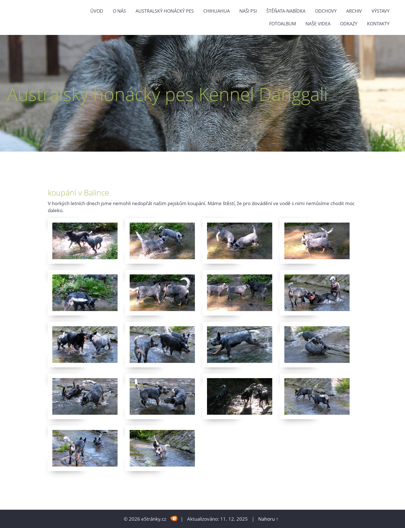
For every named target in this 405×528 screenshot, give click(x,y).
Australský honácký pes (165, 11)
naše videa (317, 24)
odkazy (348, 24)
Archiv (354, 11)
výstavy (381, 11)
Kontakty (378, 24)
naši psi (248, 11)
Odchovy (326, 11)
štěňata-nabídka (285, 11)
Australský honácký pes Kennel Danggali (167, 94)
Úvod (96, 11)
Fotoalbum (282, 24)
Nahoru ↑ (268, 519)
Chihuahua (216, 11)
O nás (119, 11)
